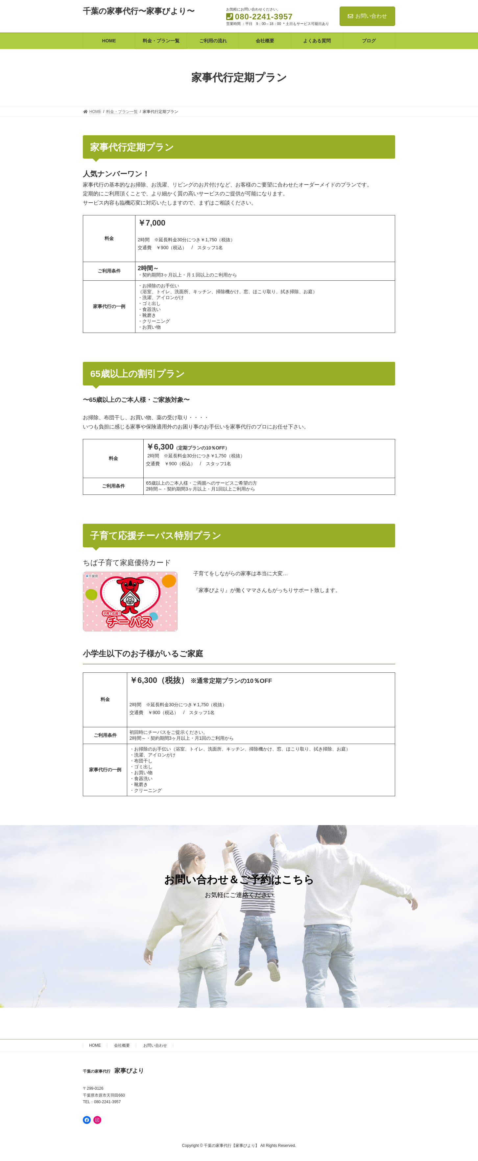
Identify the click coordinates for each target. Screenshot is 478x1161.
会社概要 (122, 1045)
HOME (95, 1045)
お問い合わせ (367, 16)
